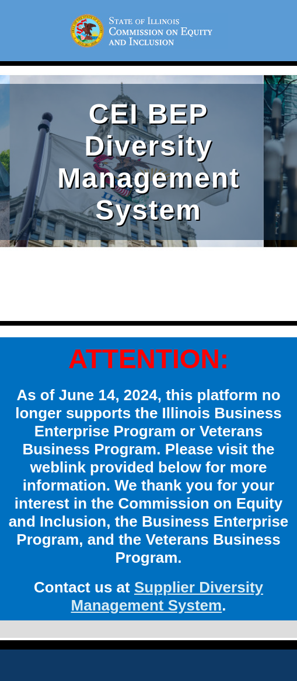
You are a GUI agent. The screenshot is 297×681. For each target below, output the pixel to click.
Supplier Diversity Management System (167, 596)
